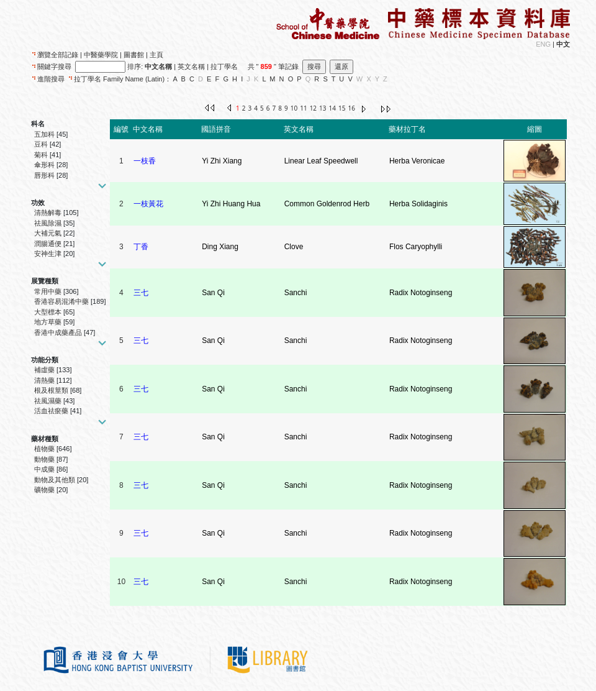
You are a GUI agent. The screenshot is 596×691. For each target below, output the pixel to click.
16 (351, 108)
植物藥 (44, 448)
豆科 (41, 144)
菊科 (41, 154)
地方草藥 (47, 322)
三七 (140, 292)
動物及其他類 (54, 479)
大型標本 (47, 312)
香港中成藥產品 (58, 332)
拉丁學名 (224, 66)
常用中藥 (47, 291)
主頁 (156, 54)
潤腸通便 (47, 243)
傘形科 (44, 164)
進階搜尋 (51, 79)
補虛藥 (44, 369)
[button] (100, 185)
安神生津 (47, 253)
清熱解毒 (47, 212)
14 (332, 108)
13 (322, 108)
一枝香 (144, 161)
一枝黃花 (148, 203)
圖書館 (134, 54)
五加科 (44, 134)
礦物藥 (44, 489)
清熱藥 (44, 380)
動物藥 (44, 459)
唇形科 (44, 175)
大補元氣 (47, 233)
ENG (543, 44)
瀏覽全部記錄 (57, 54)
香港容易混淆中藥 (61, 301)
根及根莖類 (51, 390)
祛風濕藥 (47, 401)
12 (313, 108)
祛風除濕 (47, 223)
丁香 (140, 246)
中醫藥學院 (101, 54)
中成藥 (44, 469)
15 (341, 108)
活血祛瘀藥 (51, 410)
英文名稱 (191, 66)
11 (303, 108)
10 (294, 108)
